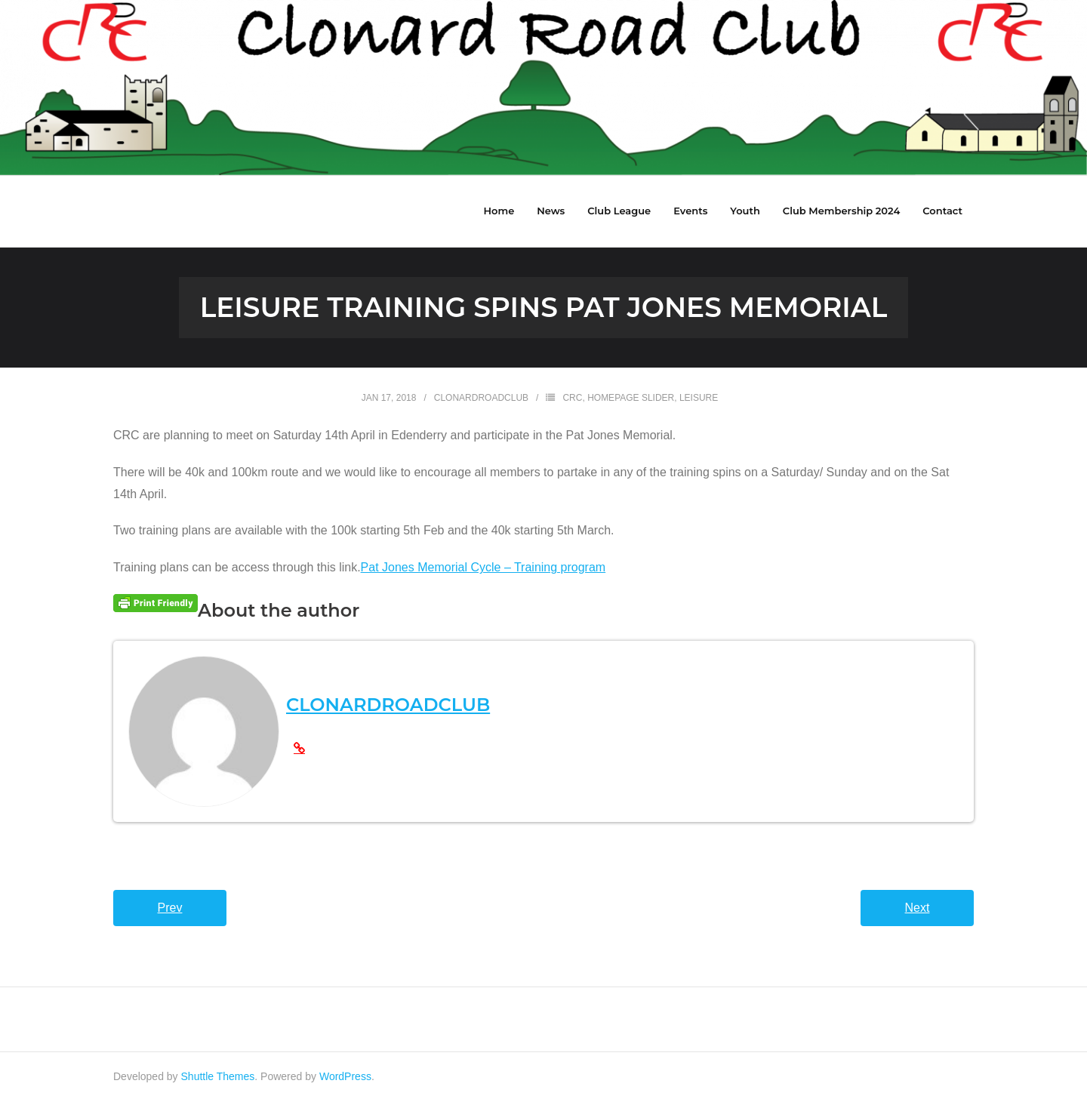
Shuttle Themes (218, 1076)
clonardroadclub (481, 397)
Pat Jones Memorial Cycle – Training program (483, 567)
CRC (572, 397)
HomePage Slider (630, 397)
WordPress (345, 1076)
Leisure (698, 397)
